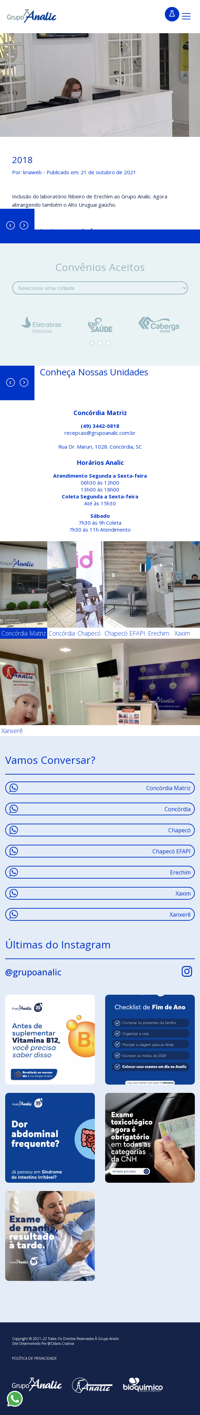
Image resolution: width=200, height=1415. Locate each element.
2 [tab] (100, 343)
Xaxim (100, 893)
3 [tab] (108, 343)
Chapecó (100, 830)
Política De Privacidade (34, 1358)
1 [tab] (91, 343)
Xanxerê (100, 914)
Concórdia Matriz (100, 788)
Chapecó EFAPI (100, 851)
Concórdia (100, 809)
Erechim (100, 872)
